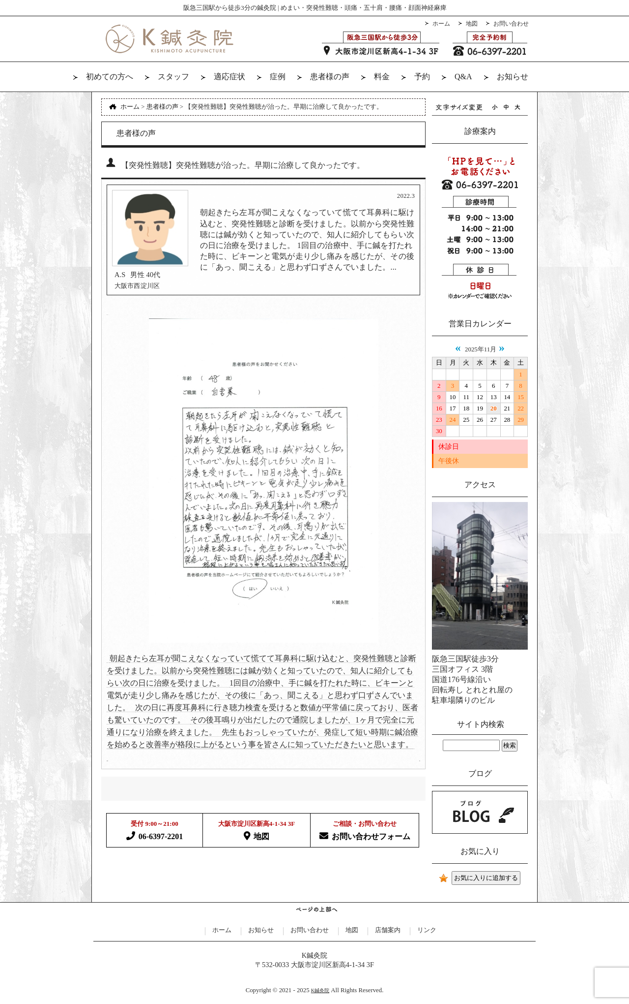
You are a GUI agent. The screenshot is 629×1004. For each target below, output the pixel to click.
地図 (472, 23)
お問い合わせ (511, 23)
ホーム (441, 23)
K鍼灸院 (320, 990)
